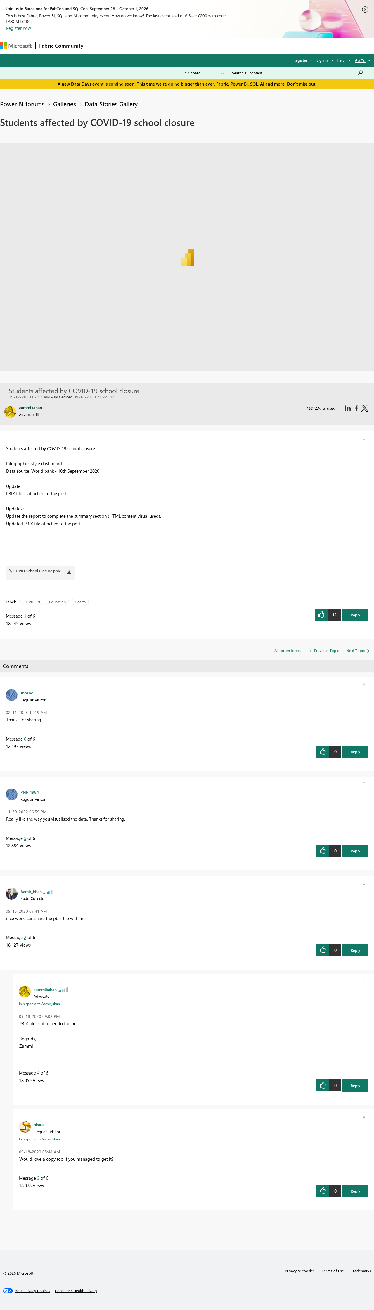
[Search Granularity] (203, 73)
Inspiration (122, 45)
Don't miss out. (301, 84)
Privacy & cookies (300, 1270)
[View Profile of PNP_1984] (29, 792)
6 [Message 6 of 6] (25, 739)
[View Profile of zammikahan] (45, 989)
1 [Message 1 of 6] (25, 616)
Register (300, 60)
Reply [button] (355, 614)
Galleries (64, 104)
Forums (96, 45)
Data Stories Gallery (111, 104)
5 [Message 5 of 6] (25, 838)
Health (80, 602)
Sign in (322, 60)
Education (57, 602)
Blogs (198, 45)
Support (245, 45)
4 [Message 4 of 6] (38, 1073)
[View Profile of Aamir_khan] (31, 891)
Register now (18, 28)
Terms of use (333, 1270)
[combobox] (297, 73)
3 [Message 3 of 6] (38, 1178)
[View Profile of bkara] (39, 1124)
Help (341, 60)
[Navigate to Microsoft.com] (16, 45)
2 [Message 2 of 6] (25, 937)
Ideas (146, 45)
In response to (39, 1003)
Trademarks (361, 1270)
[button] (364, 441)
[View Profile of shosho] (26, 693)
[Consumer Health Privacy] (76, 1290)
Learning (221, 45)
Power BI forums (22, 104)
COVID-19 (31, 602)
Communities (172, 45)
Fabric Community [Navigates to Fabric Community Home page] (61, 45)
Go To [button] (360, 60)
